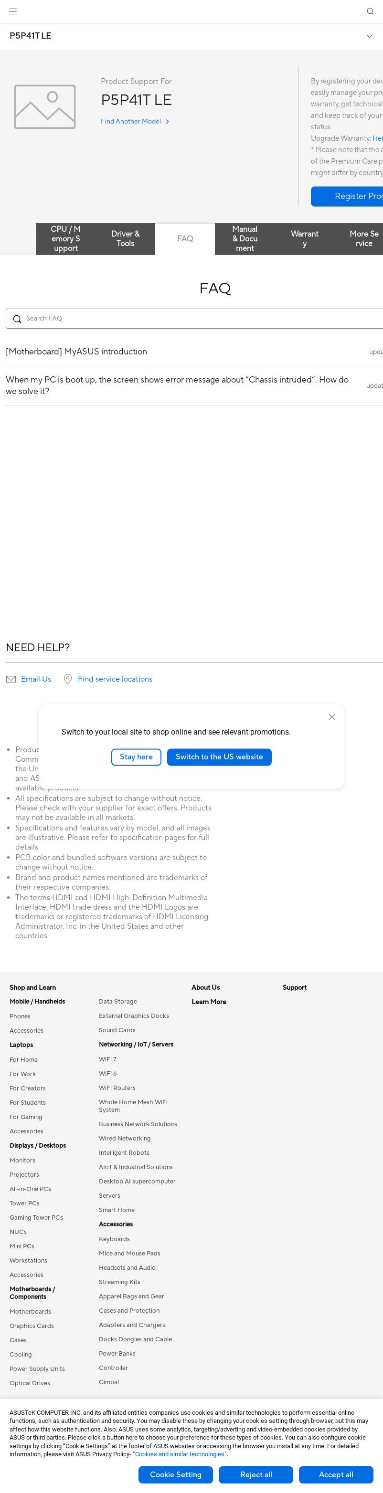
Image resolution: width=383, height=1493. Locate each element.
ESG (289, 1002)
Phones (20, 1016)
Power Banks (117, 1354)
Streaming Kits (119, 1282)
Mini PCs (22, 1246)
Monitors (22, 1160)
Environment (301, 1016)
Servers (109, 1196)
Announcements (214, 1030)
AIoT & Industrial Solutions (136, 1167)
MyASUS (204, 1231)
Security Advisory (217, 1202)
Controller (113, 1368)
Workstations (28, 1261)
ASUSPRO (298, 1088)
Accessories (26, 1031)
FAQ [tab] (185, 239)
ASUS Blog (298, 1131)
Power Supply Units (37, 1369)
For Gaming (26, 1117)
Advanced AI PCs (307, 1059)
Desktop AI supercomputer (137, 1181)
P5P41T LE (31, 36)
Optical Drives (30, 1383)
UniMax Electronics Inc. (225, 1102)
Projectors (24, 1175)
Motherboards (30, 1312)
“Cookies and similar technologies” (180, 1454)
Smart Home (117, 1210)
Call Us (202, 1188)
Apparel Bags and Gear (131, 1296)
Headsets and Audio (127, 1268)
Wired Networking (125, 1138)
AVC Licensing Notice (313, 1116)
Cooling (21, 1354)
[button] (13, 11)
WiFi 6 (108, 1074)
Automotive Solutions (313, 1102)
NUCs (18, 1232)
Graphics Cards (32, 1326)
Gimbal (109, 1382)
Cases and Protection (129, 1311)
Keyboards (114, 1239)
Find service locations (115, 679)
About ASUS (209, 1002)
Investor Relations (217, 1044)
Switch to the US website (219, 757)
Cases (18, 1340)
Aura (289, 1159)
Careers (203, 1016)
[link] (192, 11)
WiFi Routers (117, 1088)
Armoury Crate (304, 1145)
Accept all (336, 1475)
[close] (332, 717)
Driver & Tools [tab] (125, 239)
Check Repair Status (221, 1131)
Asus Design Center (310, 1074)
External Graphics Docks (134, 1016)
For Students (28, 1103)
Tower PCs (25, 1203)
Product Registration (221, 1159)
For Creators (28, 1088)
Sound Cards (117, 1030)
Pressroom (207, 1059)
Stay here (136, 757)
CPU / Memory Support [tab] (66, 239)
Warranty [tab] (305, 239)
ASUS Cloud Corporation (228, 1087)
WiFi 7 (108, 1059)
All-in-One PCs (30, 1189)
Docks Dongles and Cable (135, 1339)
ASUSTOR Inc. (212, 1073)
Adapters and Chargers (132, 1325)
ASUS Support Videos (223, 1217)
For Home (24, 1060)
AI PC (291, 1045)
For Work (23, 1074)
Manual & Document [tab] (244, 239)
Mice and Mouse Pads (129, 1253)
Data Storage (118, 1002)
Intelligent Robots (124, 1153)
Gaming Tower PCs (36, 1218)
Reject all (256, 1475)
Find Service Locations (223, 1145)
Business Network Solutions (138, 1124)
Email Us (36, 679)
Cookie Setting (176, 1475)
